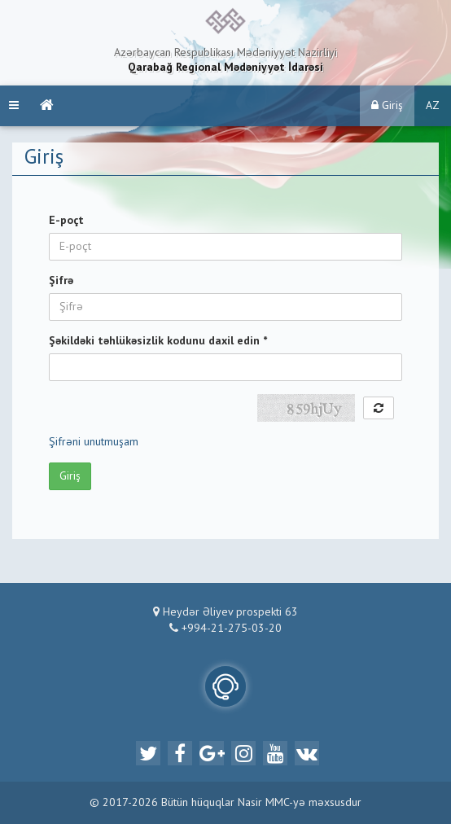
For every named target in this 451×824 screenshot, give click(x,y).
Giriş (387, 105)
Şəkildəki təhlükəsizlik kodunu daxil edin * (158, 341)
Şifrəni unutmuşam (93, 442)
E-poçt (66, 220)
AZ (433, 106)
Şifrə (61, 281)
